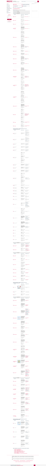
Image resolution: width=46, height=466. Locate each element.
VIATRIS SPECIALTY (27, 369)
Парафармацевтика (9, 8)
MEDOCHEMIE (26, 230)
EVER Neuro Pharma (27, 421)
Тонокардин (15, 239)
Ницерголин (15, 300)
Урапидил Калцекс (15, 389)
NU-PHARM (26, 63)
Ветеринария (8, 9)
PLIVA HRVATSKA (26, 239)
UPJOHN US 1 (26, 113)
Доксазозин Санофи (15, 178)
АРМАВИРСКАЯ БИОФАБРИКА (26, 305)
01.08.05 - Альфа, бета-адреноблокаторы (18, 450)
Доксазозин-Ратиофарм (15, 187)
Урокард (15, 122)
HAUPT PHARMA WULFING (27, 436)
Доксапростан (15, 196)
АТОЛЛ (25, 58)
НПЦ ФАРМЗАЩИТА (27, 249)
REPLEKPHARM (26, 272)
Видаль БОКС (8, 7)
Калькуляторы (8, 10)
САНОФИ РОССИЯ (27, 177)
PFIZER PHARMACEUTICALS (27, 223)
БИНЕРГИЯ (26, 355)
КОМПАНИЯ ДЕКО (27, 361)
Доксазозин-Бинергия (15, 76)
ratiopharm (27, 193)
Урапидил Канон (15, 394)
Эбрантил (15, 409)
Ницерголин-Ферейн (15, 366)
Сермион (15, 372)
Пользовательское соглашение (16, 460)
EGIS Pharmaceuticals (27, 264)
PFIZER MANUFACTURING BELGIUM (27, 372)
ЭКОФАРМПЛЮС (27, 381)
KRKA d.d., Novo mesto (27, 201)
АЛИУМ (26, 334)
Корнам (15, 259)
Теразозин (15, 269)
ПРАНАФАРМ (26, 37)
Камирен (15, 204)
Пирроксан (15, 249)
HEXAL (26, 143)
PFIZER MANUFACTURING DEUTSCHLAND (27, 114)
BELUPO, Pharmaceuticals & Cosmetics (27, 131)
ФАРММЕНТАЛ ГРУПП (27, 397)
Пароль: (8, 17)
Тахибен (15, 423)
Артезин (15, 16)
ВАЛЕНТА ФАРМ (26, 20)
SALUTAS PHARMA (27, 144)
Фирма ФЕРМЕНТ (27, 300)
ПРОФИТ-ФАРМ (26, 248)
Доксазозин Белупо (15, 133)
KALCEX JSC (26, 387)
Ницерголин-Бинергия (15, 356)
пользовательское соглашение (20, 465)
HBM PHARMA (27, 389)
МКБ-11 (8, 11)
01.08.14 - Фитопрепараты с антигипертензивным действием (20, 453)
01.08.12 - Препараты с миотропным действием (19, 452)
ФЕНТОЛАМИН (18, 12)
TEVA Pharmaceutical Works (27, 85)
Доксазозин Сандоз (15, 164)
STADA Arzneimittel (27, 408)
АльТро (26, 380)
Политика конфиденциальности (23, 460)
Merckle (26, 187)
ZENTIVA (26, 157)
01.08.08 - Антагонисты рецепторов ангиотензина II (19, 451)
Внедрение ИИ (8, 12)
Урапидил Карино (15, 436)
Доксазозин (15, 37)
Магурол (15, 230)
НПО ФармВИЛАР (27, 245)
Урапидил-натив (15, 398)
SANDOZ (26, 259)
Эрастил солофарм (15, 416)
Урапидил (15, 381)
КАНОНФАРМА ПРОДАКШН (26, 349)
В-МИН (28, 250)
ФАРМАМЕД (27, 246)
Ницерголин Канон (15, 349)
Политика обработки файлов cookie (29, 460)
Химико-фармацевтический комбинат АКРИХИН (27, 196)
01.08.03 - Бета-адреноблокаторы (17, 449)
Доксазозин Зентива (15, 157)
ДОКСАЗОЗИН (18, 13)
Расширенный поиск (37, 2)
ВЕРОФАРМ (26, 185)
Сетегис (15, 264)
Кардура (15, 114)
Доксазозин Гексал (15, 144)
